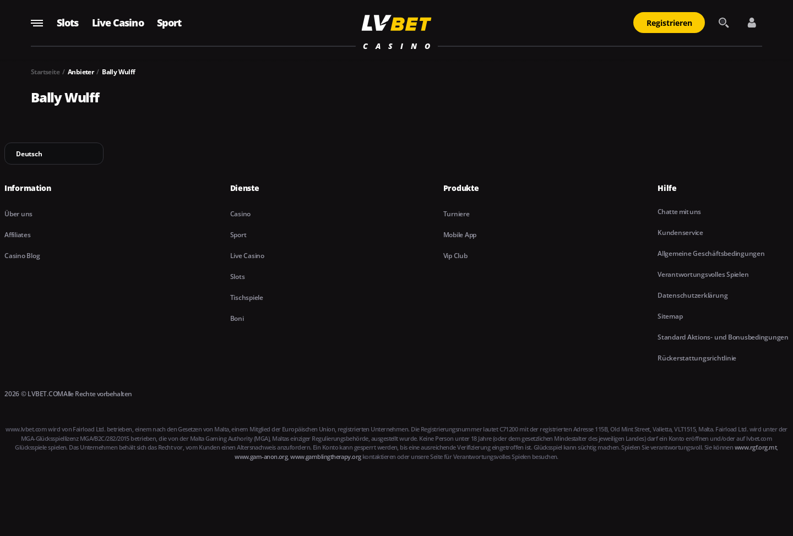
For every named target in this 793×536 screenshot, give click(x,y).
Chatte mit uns (679, 211)
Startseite (45, 71)
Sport (169, 22)
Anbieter (81, 71)
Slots (68, 22)
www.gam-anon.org (261, 456)
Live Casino (118, 22)
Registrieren (669, 23)
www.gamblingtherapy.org (325, 456)
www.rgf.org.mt (755, 447)
